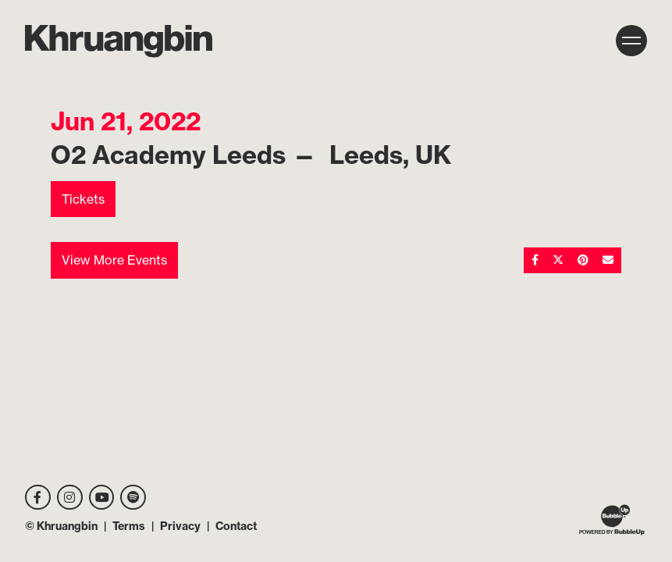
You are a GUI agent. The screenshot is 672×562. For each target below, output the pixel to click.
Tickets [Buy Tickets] (83, 199)
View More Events (114, 260)
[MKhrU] (118, 41)
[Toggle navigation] (631, 40)
